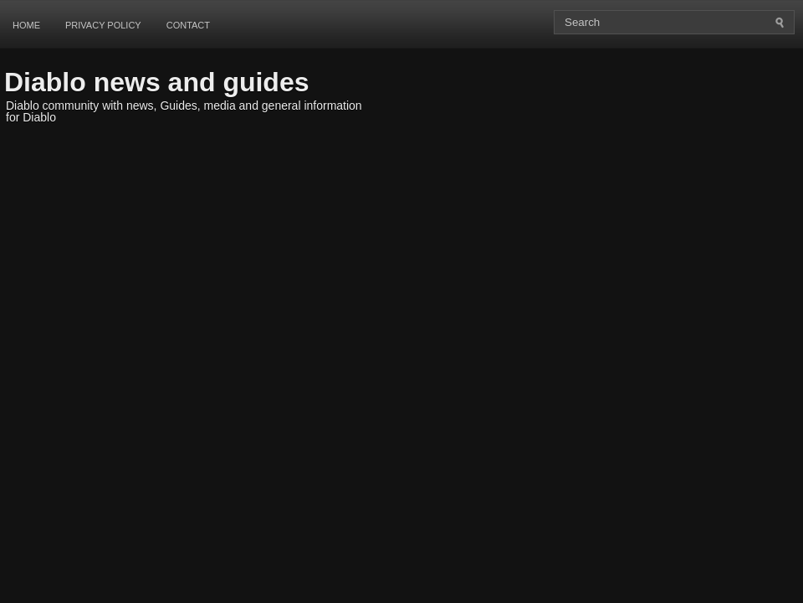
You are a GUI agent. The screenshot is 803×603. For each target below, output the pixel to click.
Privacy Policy (103, 25)
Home (26, 25)
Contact (188, 25)
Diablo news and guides (156, 82)
